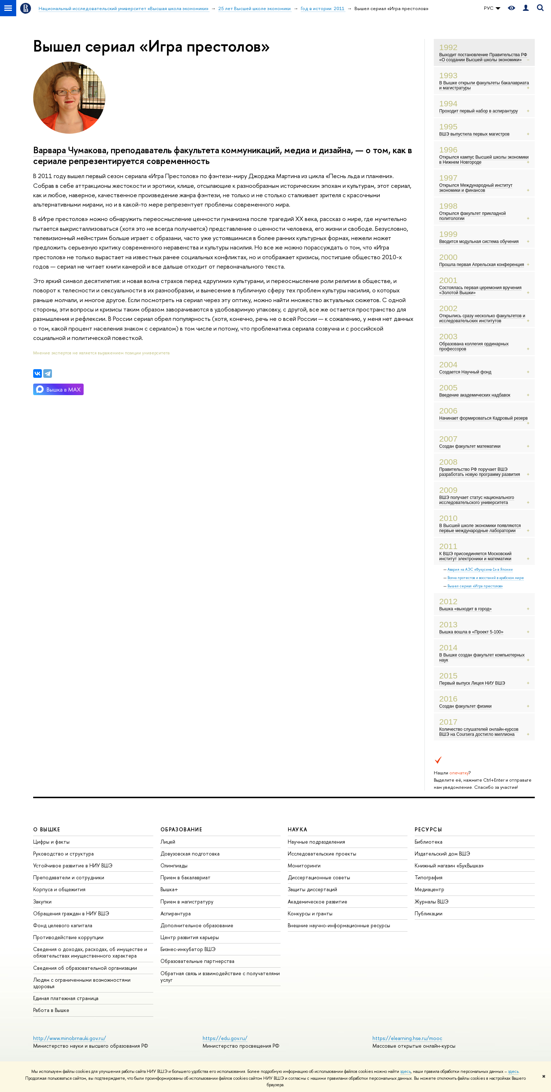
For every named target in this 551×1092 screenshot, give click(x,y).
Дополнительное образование (196, 925)
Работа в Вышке (51, 1010)
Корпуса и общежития (59, 889)
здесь (405, 1071)
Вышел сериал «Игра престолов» (475, 586)
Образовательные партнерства (197, 961)
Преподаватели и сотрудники (68, 877)
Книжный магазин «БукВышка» (449, 865)
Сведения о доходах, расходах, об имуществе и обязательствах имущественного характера (90, 952)
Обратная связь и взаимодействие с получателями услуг (220, 976)
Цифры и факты (51, 841)
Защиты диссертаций (312, 889)
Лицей (167, 841)
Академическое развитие (317, 901)
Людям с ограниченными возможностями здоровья (82, 983)
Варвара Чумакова (69, 150)
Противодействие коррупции (68, 937)
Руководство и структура (63, 853)
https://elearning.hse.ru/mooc (407, 1038)
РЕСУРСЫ (428, 829)
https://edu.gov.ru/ (225, 1038)
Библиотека (428, 841)
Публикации (428, 913)
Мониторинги (304, 865)
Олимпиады (174, 865)
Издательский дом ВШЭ (442, 853)
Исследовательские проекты (322, 853)
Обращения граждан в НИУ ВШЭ (71, 913)
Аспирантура (175, 913)
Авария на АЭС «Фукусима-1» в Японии (480, 569)
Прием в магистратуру (186, 901)
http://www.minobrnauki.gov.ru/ (69, 1038)
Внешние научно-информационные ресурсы (339, 925)
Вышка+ (169, 889)
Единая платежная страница (65, 998)
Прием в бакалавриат (185, 877)
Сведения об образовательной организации (85, 967)
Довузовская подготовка (190, 853)
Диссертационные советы (319, 877)
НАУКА (298, 829)
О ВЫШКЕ (47, 829)
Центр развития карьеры (189, 937)
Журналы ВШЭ (432, 901)
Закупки (42, 901)
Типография (428, 877)
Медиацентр (429, 889)
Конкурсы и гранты (310, 913)
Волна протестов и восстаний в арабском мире (486, 577)
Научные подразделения (316, 841)
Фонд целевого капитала (62, 925)
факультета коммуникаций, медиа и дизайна (262, 150)
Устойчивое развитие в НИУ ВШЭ (73, 865)
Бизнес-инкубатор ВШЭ (188, 949)
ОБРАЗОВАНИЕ (181, 829)
